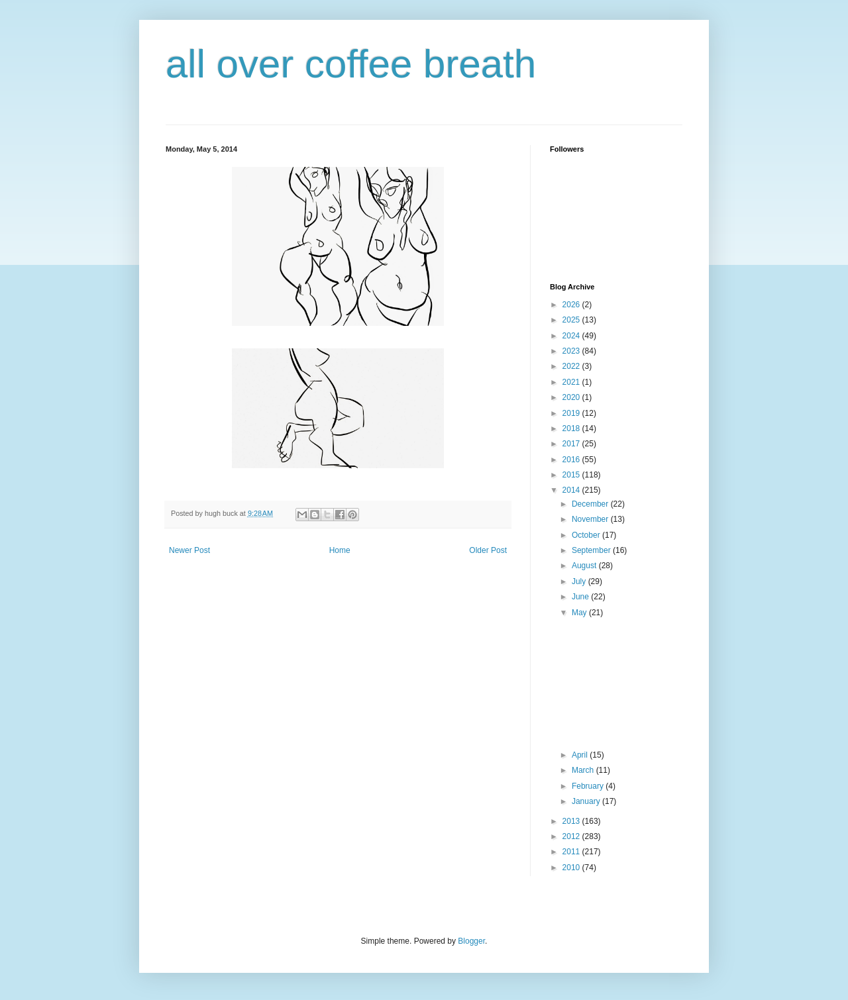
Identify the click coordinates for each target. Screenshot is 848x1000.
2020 (572, 397)
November (591, 519)
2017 (572, 443)
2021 (572, 382)
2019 (572, 413)
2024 (572, 335)
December (591, 504)
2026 (572, 304)
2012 (572, 836)
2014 (572, 490)
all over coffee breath (351, 64)
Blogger (471, 941)
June (581, 596)
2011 (572, 851)
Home (339, 550)
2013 (572, 821)
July (580, 581)
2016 (572, 459)
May (580, 612)
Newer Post (189, 550)
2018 (572, 428)
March (584, 770)
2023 (572, 351)
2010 (572, 867)
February (589, 786)
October (587, 535)
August (585, 565)
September (592, 550)
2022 (572, 366)
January (587, 801)
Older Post (488, 550)
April (581, 755)
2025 (572, 320)
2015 (572, 474)
